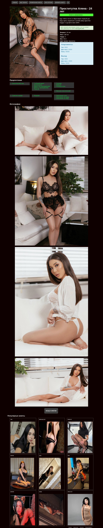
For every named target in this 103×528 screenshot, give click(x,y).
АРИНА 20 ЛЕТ (70, 491)
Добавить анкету (60, 2)
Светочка (12, 455)
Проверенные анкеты (36, 2)
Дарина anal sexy (42, 419)
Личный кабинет (88, 527)
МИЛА (69, 455)
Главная (15, 2)
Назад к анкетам (51, 411)
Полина (40, 491)
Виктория (12, 491)
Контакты (82, 527)
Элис (11, 419)
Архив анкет (75, 527)
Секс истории (48, 2)
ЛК (68, 2)
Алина (40, 455)
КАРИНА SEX (70, 419)
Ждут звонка (23, 2)
